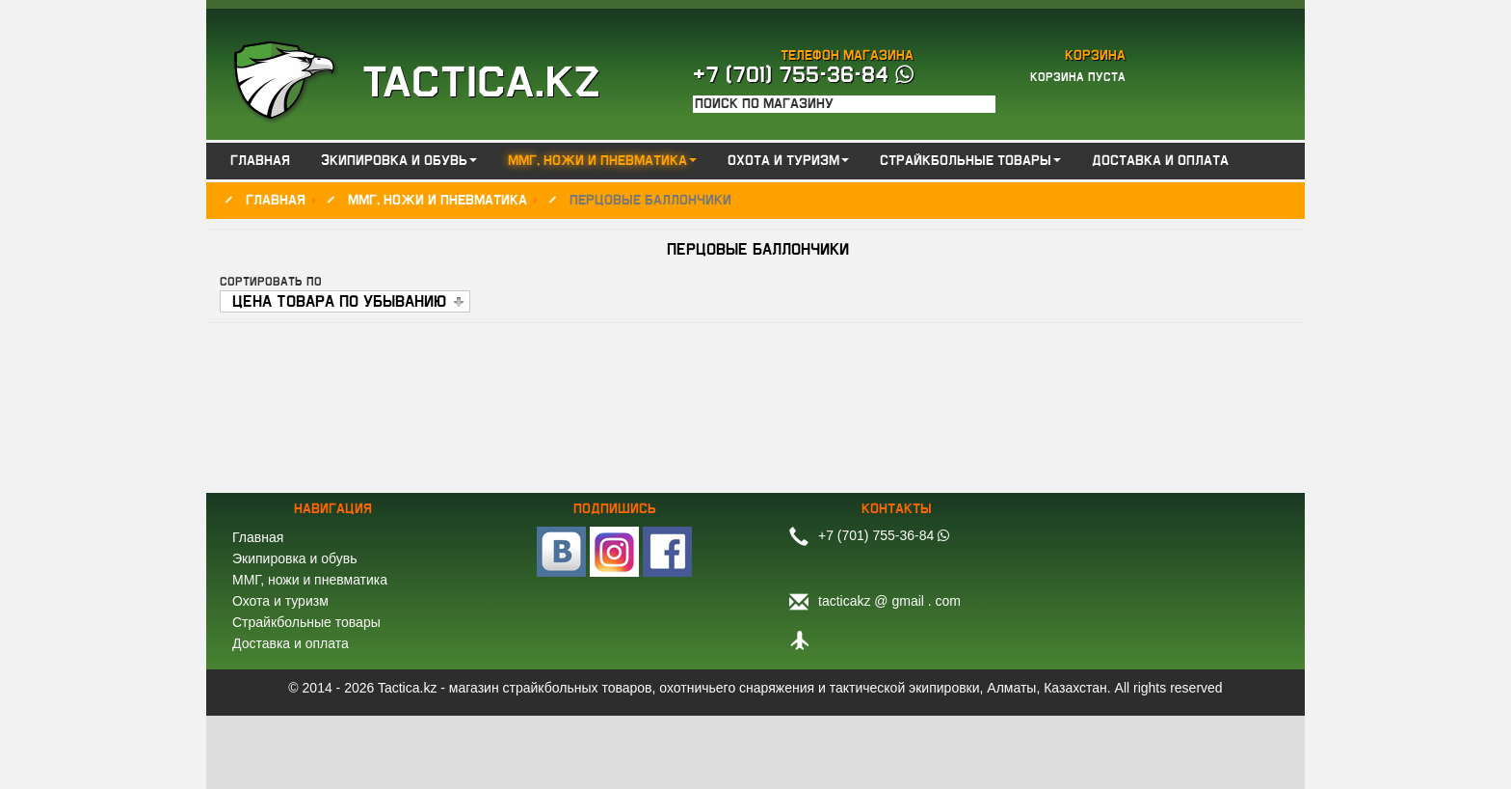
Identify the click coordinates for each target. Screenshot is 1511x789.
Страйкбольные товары (306, 622)
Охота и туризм (280, 601)
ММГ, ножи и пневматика (309, 579)
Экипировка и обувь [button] (399, 161)
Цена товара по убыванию (339, 302)
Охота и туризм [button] (788, 161)
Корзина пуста (1078, 77)
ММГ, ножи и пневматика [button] (602, 161)
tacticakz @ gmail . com (889, 601)
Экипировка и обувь (294, 558)
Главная (260, 161)
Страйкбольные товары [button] (970, 161)
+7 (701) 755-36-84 (803, 75)
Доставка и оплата (1160, 161)
